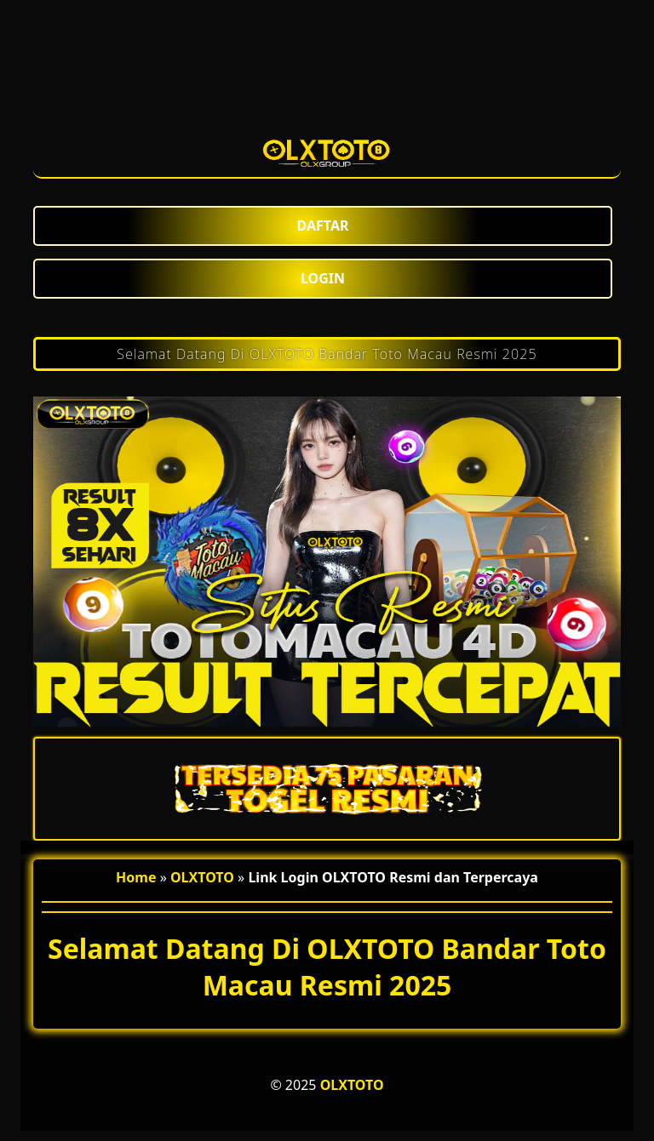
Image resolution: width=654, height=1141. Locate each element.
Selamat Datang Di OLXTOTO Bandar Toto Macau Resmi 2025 (326, 354)
